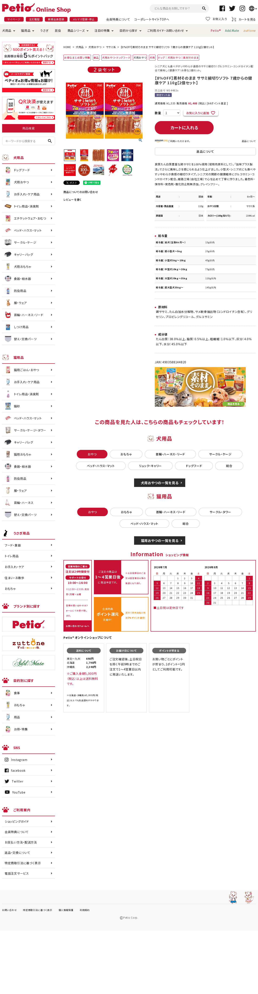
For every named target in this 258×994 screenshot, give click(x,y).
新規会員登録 (56, 19)
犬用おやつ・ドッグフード (116, 57)
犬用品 (6, 30)
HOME (67, 47)
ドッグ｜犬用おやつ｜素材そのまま (178, 57)
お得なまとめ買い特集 (77, 57)
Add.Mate (232, 30)
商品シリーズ (76, 30)
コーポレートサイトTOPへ (151, 19)
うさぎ (44, 30)
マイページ (14, 19)
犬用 (152, 57)
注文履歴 (34, 19)
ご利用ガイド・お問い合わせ (165, 30)
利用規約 (85, 910)
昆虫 (58, 30)
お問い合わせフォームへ (77, 626)
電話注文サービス (17, 873)
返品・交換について (17, 852)
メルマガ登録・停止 (84, 19)
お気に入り (216, 19)
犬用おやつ (95, 47)
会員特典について (118, 19)
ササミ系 (111, 47)
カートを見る (244, 19)
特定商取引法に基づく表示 (23, 863)
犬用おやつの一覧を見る (160, 482)
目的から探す (128, 30)
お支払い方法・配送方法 (21, 842)
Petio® (216, 30)
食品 (96, 57)
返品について (249, 141)
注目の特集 (102, 30)
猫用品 (25, 30)
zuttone (249, 30)
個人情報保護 (66, 910)
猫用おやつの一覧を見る (160, 540)
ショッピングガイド (17, 821)
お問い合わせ (9, 910)
